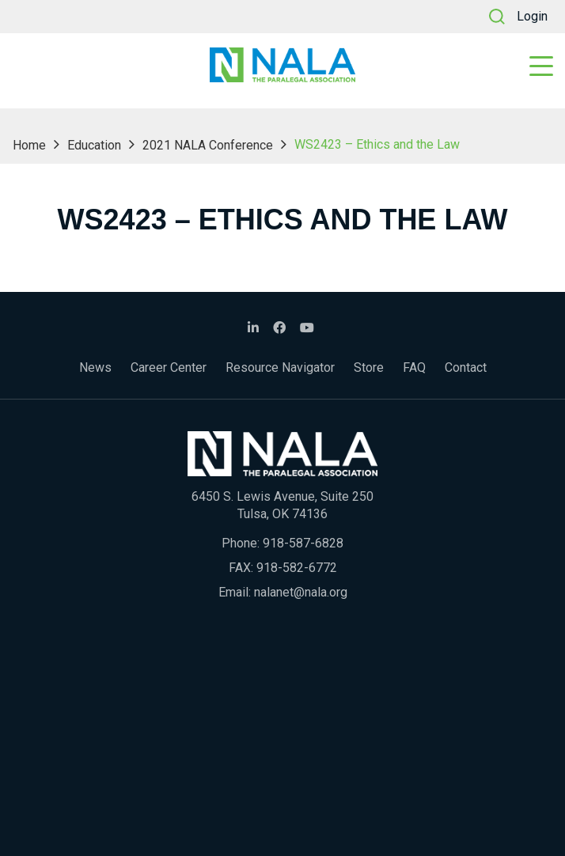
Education (94, 145)
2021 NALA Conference (207, 145)
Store (369, 367)
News (95, 367)
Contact (466, 367)
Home (29, 145)
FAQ (414, 367)
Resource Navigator (280, 367)
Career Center (169, 367)
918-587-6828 (303, 543)
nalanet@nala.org (300, 592)
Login (532, 16)
